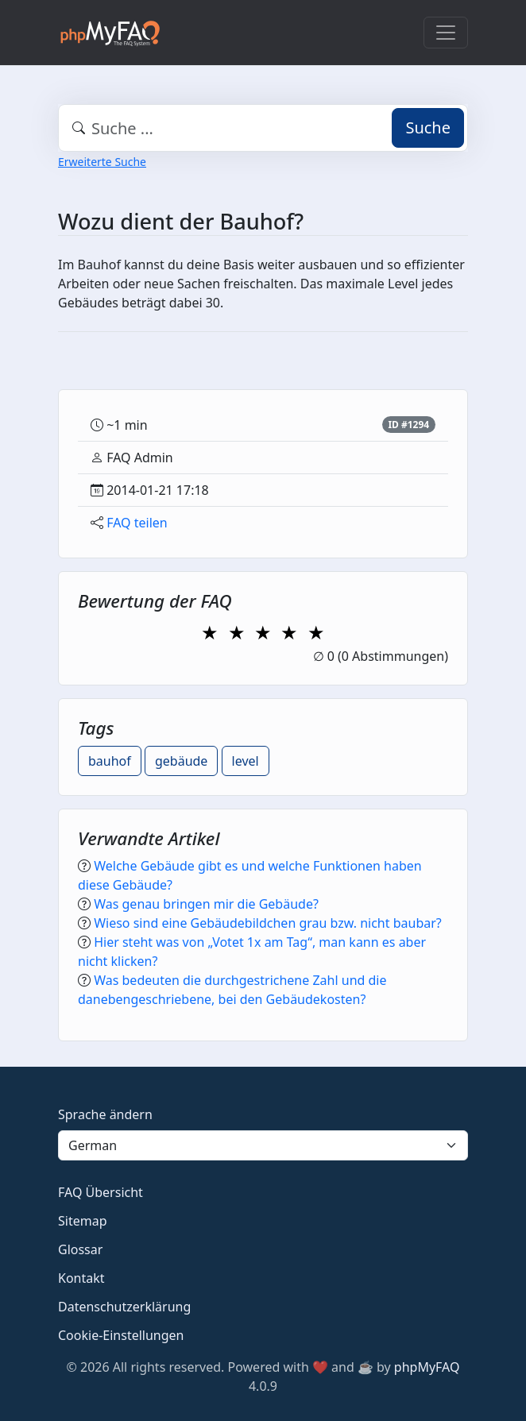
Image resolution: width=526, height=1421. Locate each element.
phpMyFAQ (427, 1367)
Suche (428, 127)
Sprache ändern (105, 1114)
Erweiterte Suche (102, 161)
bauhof (109, 761)
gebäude (181, 761)
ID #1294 (408, 424)
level (245, 761)
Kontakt (81, 1278)
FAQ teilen (137, 522)
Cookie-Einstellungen (121, 1335)
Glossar (80, 1249)
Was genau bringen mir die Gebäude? (206, 904)
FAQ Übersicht (100, 1192)
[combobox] (263, 128)
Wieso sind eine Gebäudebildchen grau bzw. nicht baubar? (268, 923)
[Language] (263, 1145)
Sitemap (82, 1221)
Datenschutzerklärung (124, 1306)
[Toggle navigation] (446, 32)
